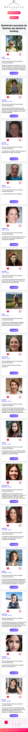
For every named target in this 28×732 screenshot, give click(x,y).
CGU (10, 730)
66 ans (9, 701)
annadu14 (4, 271)
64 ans (10, 101)
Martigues (4, 572)
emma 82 (4, 528)
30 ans (10, 487)
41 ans (8, 358)
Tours (3, 230)
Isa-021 (4, 442)
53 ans (7, 272)
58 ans (7, 144)
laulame (4, 400)
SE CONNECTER (14, 17)
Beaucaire (4, 487)
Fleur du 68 (5, 357)
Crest (3, 315)
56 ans (8, 58)
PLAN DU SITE (16, 730)
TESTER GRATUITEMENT (14, 12)
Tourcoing (4, 615)
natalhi (4, 571)
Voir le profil (14, 73)
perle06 (4, 143)
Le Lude (4, 187)
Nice (3, 144)
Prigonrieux (5, 101)
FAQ (7, 730)
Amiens (4, 658)
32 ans (8, 658)
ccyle (3, 57)
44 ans (7, 230)
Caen (3, 272)
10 (18, 725)
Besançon (4, 401)
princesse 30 (5, 485)
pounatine (4, 614)
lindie (3, 314)
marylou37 (5, 228)
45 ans (9, 187)
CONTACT (24, 730)
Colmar (4, 358)
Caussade (4, 529)
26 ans (9, 444)
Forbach (4, 701)
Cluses (3, 58)
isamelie (4, 100)
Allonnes (4, 444)
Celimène (4, 657)
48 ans (10, 401)
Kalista (4, 185)
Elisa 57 (4, 699)
